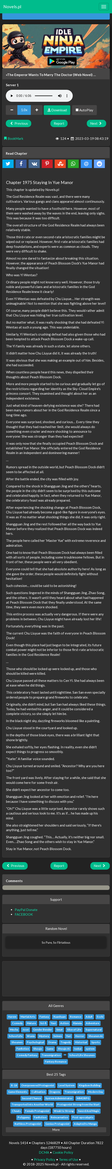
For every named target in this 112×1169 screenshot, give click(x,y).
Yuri (68, 1036)
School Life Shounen (82, 1055)
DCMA (44, 1152)
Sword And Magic (88, 1111)
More (56, 1129)
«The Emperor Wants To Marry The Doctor (39, 75)
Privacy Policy (44, 1159)
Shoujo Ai (64, 1048)
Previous (18, 123)
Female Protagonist (37, 1111)
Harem (12, 1016)
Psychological (35, 1042)
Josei (25, 1029)
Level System (66, 1085)
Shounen (17, 1042)
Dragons (55, 1091)
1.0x (24, 110)
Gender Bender (42, 1029)
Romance (75, 1016)
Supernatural (93, 1029)
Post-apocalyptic (82, 1117)
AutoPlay (84, 110)
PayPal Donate (26, 910)
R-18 (14, 1085)
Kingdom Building (89, 1085)
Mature (31, 1023)
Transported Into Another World (32, 1104)
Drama (52, 1042)
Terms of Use (68, 1159)
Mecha (14, 1029)
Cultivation (38, 1091)
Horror (79, 1036)
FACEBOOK (24, 914)
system (90, 1048)
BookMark (13, 138)
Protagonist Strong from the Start (78, 1104)
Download (57, 110)
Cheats (16, 1111)
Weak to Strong (64, 1111)
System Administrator (59, 1098)
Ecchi (100, 1016)
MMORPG (83, 1098)
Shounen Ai (95, 1036)
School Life (16, 1036)
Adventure (92, 1023)
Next (96, 123)
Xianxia (77, 1023)
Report (59, 123)
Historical (81, 1042)
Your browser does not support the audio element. (39, 96)
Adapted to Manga (85, 1123)
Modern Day (95, 1091)
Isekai (77, 1048)
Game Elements (17, 1091)
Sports (95, 1042)
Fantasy (44, 1016)
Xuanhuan (59, 1016)
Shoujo (37, 1048)
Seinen (57, 1036)
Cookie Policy (63, 1152)
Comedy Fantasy (27, 1055)
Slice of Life (74, 1029)
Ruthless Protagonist (28, 1123)
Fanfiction (23, 1048)
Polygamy (24, 1117)
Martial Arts (28, 1016)
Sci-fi (43, 1023)
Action (64, 1023)
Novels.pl (12, 6)
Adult (89, 1016)
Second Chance (31, 1098)
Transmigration (51, 1055)
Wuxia (31, 1036)
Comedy (17, 1023)
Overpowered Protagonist (37, 1085)
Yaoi (53, 1023)
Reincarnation (59, 1117)
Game (50, 1048)
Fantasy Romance (55, 1061)
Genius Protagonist (57, 1123)
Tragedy (65, 1042)
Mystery (44, 1036)
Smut (59, 1029)
